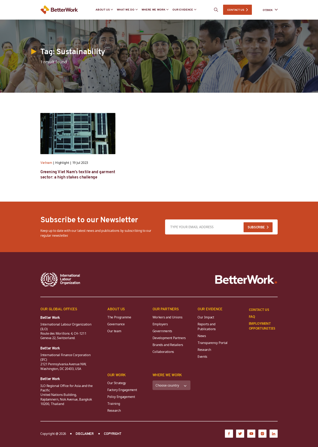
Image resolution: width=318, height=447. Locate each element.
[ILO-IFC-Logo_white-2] (60, 279)
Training (113, 403)
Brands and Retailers (168, 345)
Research (204, 349)
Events (202, 356)
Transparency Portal (213, 343)
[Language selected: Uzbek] (267, 9)
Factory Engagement (122, 390)
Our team (114, 331)
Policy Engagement (121, 396)
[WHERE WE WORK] (172, 385)
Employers (160, 324)
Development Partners (169, 338)
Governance (116, 324)
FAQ (252, 316)
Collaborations (163, 351)
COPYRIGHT (112, 434)
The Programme (119, 317)
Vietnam (46, 163)
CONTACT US (235, 10)
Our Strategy (116, 383)
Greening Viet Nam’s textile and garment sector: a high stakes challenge (77, 175)
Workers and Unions (168, 317)
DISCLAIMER (85, 434)
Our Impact (206, 317)
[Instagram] (262, 434)
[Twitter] (240, 434)
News (202, 336)
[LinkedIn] (274, 434)
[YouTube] (251, 434)
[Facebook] (229, 434)
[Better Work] (246, 279)
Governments (162, 331)
